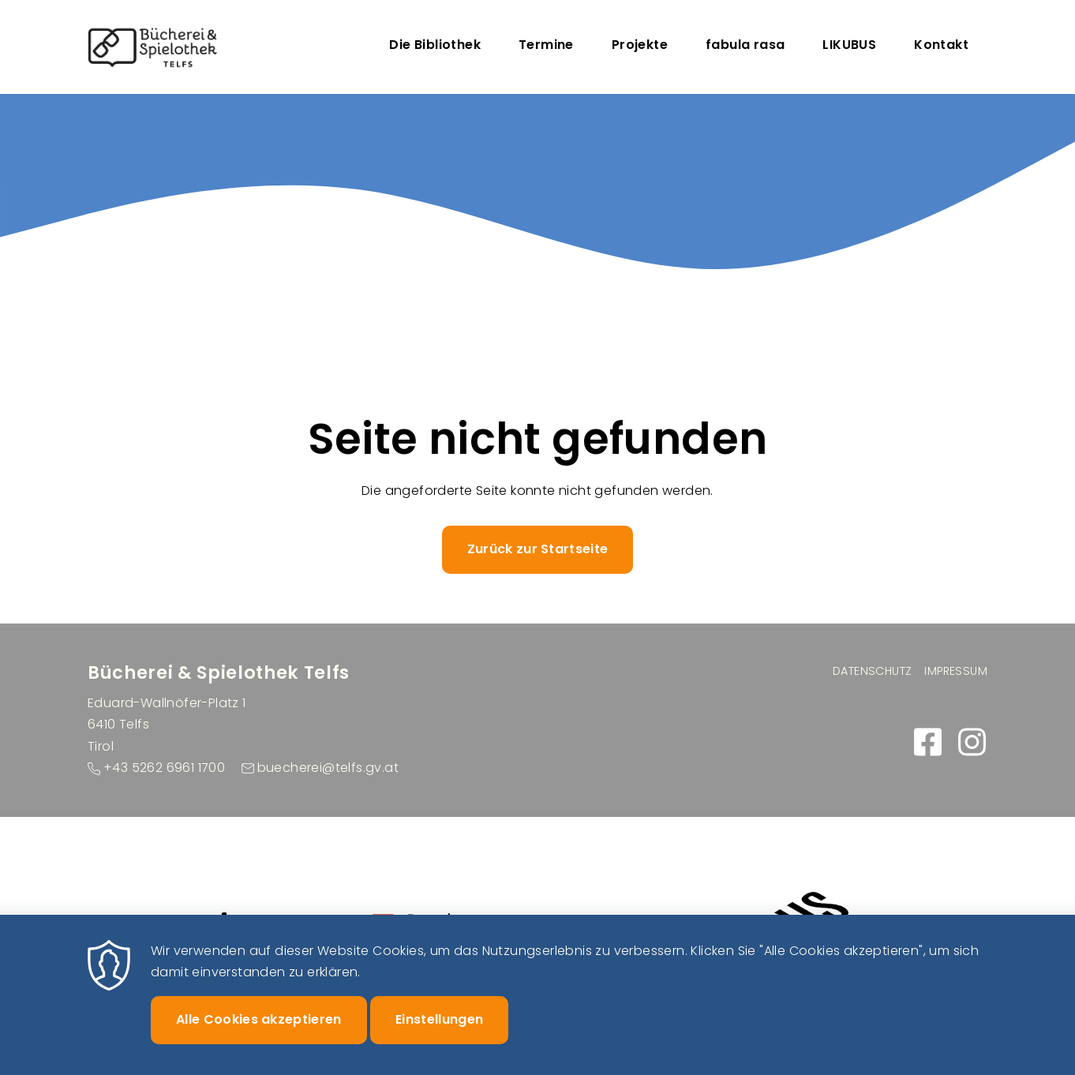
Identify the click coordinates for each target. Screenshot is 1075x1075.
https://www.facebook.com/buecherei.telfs (927, 742)
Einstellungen (439, 1035)
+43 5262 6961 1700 (164, 767)
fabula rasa (745, 45)
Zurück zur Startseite (538, 549)
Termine (546, 45)
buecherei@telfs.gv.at (328, 767)
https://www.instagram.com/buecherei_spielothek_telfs (971, 742)
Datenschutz (872, 671)
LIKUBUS (849, 45)
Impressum (955, 671)
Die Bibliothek (435, 45)
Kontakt (941, 45)
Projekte (640, 45)
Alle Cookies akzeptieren (259, 1035)
